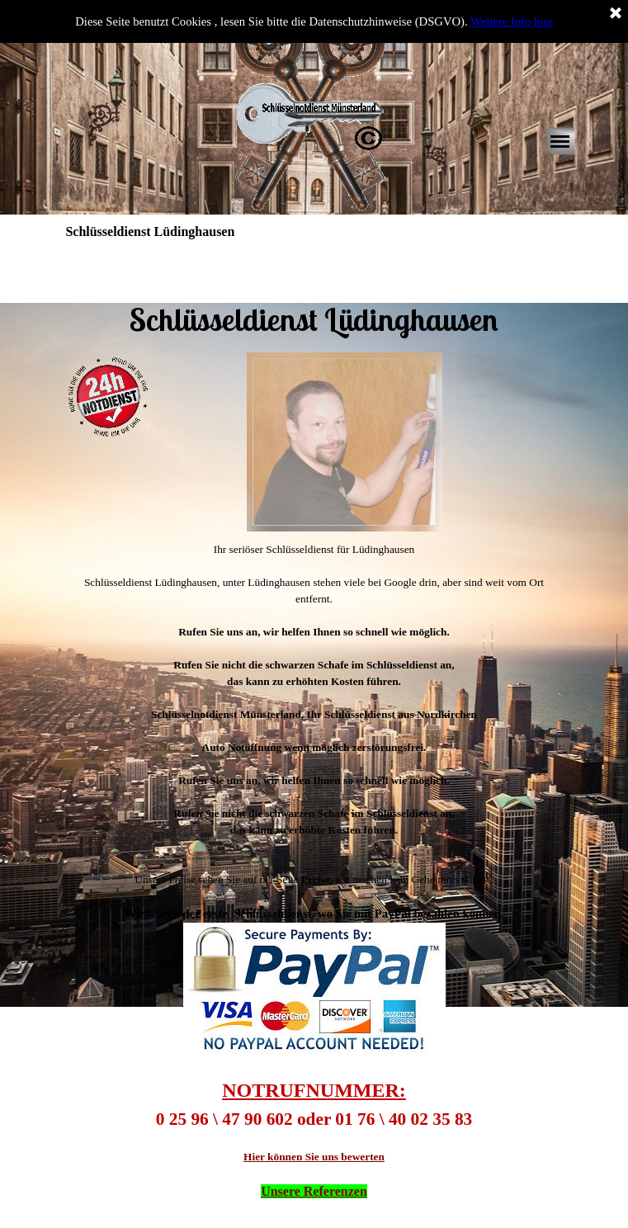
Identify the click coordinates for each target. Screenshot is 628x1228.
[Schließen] (615, 14)
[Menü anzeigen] (560, 141)
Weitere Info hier (511, 21)
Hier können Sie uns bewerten (314, 1156)
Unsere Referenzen (314, 1191)
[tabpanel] (313, 296)
